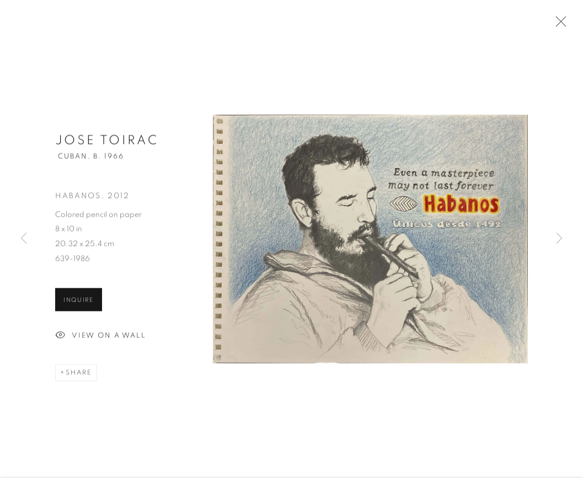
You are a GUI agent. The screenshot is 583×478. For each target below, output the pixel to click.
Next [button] (559, 239)
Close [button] (558, 25)
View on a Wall (100, 338)
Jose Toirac (106, 143)
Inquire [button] (78, 302)
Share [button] (79, 375)
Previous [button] (23, 239)
